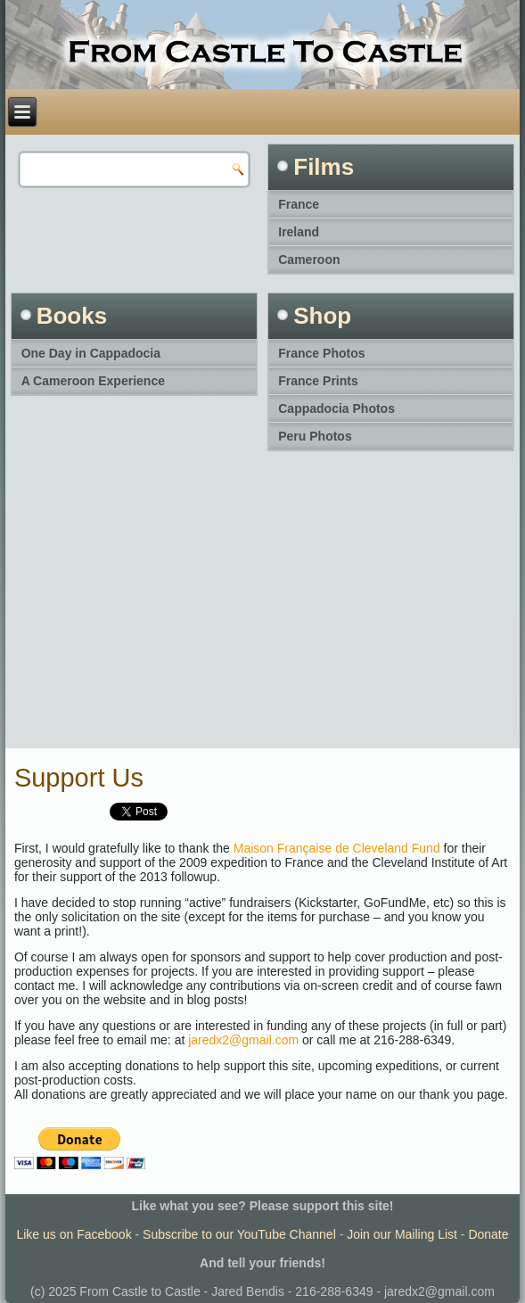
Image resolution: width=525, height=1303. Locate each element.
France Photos (321, 353)
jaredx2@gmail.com (243, 1040)
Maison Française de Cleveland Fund (337, 848)
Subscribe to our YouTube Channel (239, 1234)
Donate (488, 1234)
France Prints (317, 381)
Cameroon (309, 259)
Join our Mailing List (402, 1234)
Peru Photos (314, 436)
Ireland (298, 232)
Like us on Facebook (73, 1234)
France (298, 204)
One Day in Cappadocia (90, 353)
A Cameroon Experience (93, 381)
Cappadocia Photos (336, 408)
